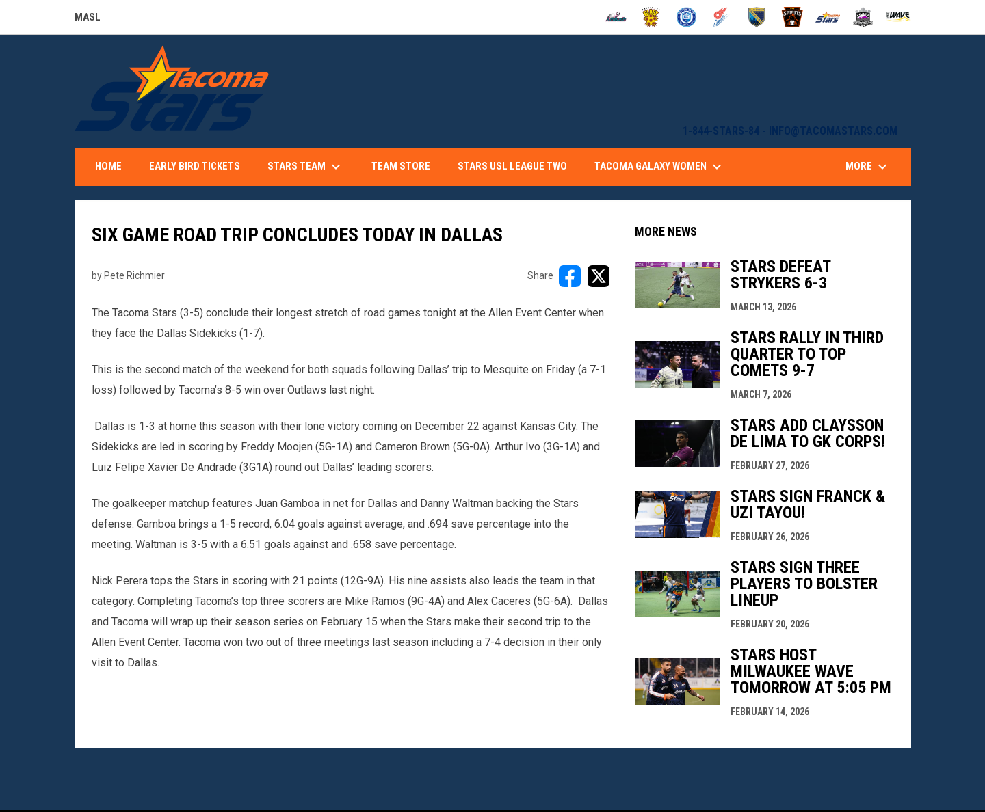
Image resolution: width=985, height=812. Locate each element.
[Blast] (651, 17)
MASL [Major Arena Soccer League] (88, 19)
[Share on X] (598, 276)
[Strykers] (863, 17)
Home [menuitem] (108, 166)
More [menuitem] (868, 167)
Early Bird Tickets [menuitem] (194, 166)
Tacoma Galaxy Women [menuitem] (659, 167)
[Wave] (898, 17)
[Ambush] (616, 17)
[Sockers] (757, 17)
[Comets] (722, 17)
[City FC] (686, 17)
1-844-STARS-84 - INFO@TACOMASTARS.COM (790, 130)
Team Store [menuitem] (400, 166)
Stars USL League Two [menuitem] (512, 166)
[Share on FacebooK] (570, 276)
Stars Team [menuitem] (305, 167)
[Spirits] (792, 17)
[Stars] (828, 17)
